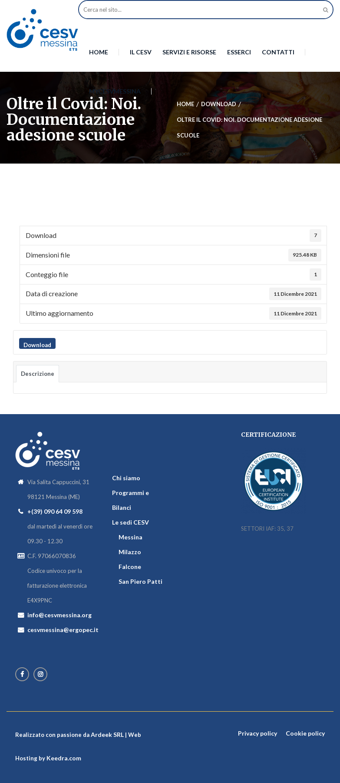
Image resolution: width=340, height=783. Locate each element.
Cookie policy (305, 733)
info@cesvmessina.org (59, 615)
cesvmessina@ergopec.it (63, 629)
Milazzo (130, 551)
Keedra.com (63, 758)
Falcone (130, 566)
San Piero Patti (140, 581)
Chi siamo (126, 478)
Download (37, 344)
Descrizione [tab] (37, 373)
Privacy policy (257, 733)
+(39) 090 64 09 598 (55, 511)
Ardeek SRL (107, 734)
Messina (130, 537)
